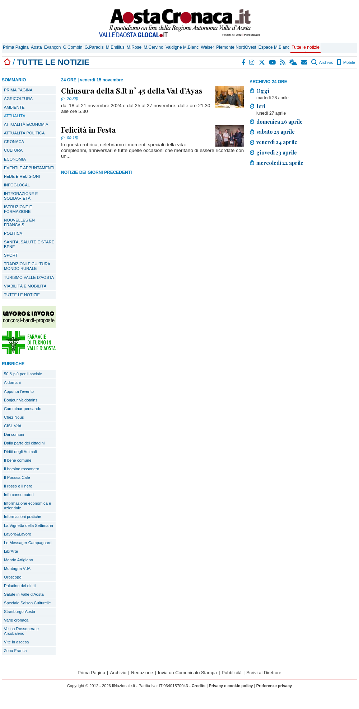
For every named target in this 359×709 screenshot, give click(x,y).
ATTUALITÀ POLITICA (24, 133)
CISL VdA (13, 426)
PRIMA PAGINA (18, 90)
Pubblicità (232, 672)
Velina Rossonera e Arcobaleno (21, 631)
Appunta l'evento (19, 391)
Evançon (52, 47)
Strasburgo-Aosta (19, 611)
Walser (207, 47)
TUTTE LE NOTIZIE (22, 294)
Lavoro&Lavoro (17, 534)
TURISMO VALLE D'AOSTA (29, 277)
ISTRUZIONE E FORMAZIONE (18, 209)
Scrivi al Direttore (263, 672)
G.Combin (72, 47)
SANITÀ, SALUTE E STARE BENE (29, 244)
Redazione (142, 672)
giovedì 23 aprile (276, 152)
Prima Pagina (16, 47)
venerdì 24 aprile (276, 142)
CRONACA (14, 141)
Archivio (322, 62)
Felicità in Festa (88, 129)
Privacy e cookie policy (231, 686)
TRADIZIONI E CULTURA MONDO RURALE (27, 266)
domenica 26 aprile (279, 121)
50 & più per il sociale (23, 374)
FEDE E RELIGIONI (22, 176)
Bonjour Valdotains (20, 400)
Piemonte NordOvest (236, 47)
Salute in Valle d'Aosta (24, 594)
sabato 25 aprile (275, 131)
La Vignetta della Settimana (28, 525)
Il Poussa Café (17, 477)
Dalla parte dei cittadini (24, 443)
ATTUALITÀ (14, 116)
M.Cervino (153, 47)
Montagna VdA (17, 568)
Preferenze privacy (274, 686)
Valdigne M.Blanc (182, 47)
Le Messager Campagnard (27, 543)
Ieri (260, 106)
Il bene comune (18, 460)
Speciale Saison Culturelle (27, 603)
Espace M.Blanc (274, 47)
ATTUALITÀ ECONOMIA (26, 124)
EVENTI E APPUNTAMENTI (29, 168)
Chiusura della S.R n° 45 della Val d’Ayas (131, 90)
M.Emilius (115, 47)
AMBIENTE (14, 107)
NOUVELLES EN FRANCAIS (19, 222)
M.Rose (134, 47)
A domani (12, 382)
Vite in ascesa (16, 642)
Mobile (346, 62)
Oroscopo (13, 577)
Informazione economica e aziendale (27, 505)
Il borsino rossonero (21, 469)
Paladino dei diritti (20, 586)
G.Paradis (93, 47)
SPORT (11, 255)
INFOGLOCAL (17, 185)
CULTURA (13, 150)
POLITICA (13, 233)
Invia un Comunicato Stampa (187, 672)
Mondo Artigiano (18, 560)
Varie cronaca (16, 620)
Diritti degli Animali (20, 451)
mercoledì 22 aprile (279, 162)
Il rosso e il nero (18, 486)
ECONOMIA (15, 159)
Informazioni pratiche (22, 516)
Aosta (36, 47)
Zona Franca (15, 650)
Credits (199, 686)
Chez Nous (14, 417)
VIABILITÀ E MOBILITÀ (25, 286)
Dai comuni (14, 434)
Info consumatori (19, 495)
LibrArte (11, 551)
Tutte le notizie (306, 47)
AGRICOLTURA (18, 98)
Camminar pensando (22, 408)
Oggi (262, 90)
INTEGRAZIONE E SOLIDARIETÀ (21, 195)
